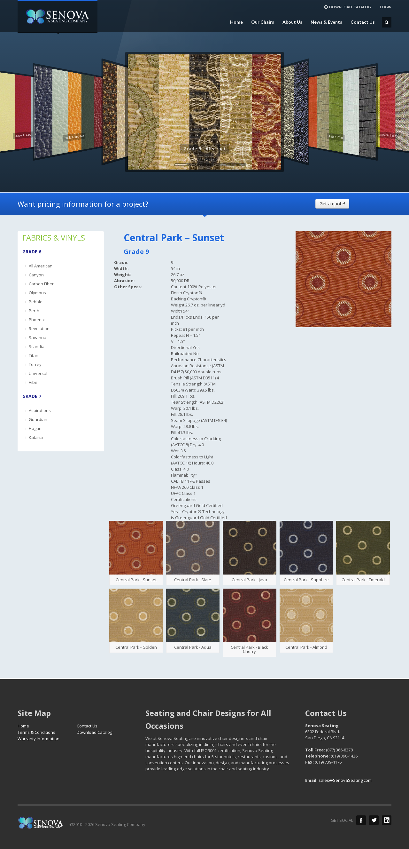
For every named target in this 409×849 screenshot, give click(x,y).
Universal (38, 373)
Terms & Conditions (36, 732)
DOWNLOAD (347, 7)
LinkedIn (386, 820)
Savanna (37, 337)
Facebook (361, 820)
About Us (290, 22)
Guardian (38, 419)
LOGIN (385, 7)
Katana (36, 437)
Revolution (39, 328)
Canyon (36, 275)
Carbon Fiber (41, 284)
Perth (34, 310)
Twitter (374, 820)
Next (270, 112)
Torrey (35, 364)
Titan (33, 355)
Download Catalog (94, 732)
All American (40, 266)
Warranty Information (38, 739)
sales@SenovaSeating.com (345, 780)
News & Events (324, 22)
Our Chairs (260, 22)
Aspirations (40, 410)
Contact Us (363, 22)
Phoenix (37, 319)
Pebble (35, 302)
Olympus (37, 293)
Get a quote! (332, 204)
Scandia (36, 346)
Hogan (35, 428)
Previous (139, 112)
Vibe (33, 382)
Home (236, 22)
